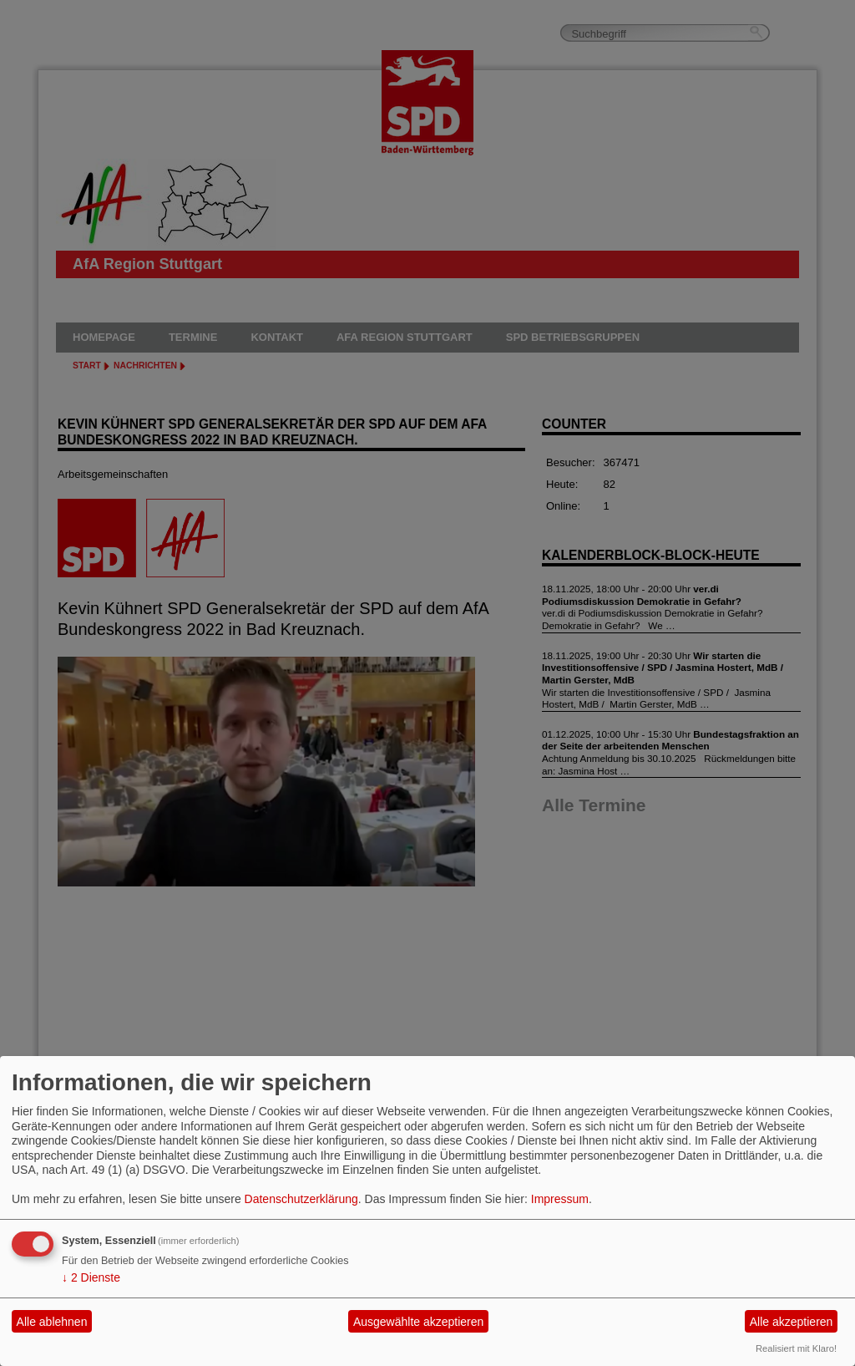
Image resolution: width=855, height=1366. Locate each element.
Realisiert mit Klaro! (796, 1348)
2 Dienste (91, 1277)
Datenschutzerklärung (301, 1199)
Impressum (560, 1199)
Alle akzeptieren (791, 1321)
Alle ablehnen (52, 1321)
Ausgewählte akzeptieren (418, 1321)
